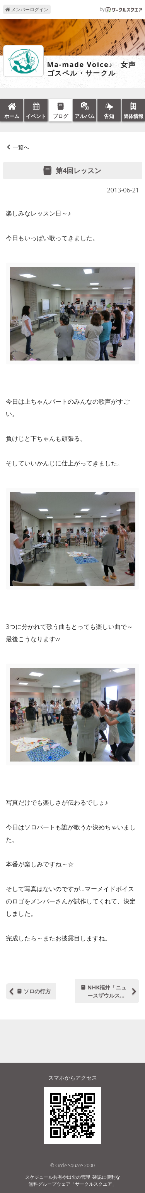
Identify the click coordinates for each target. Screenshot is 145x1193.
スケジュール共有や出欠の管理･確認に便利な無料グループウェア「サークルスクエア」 (72, 1180)
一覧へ (21, 147)
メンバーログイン (26, 9)
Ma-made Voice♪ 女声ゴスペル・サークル (91, 69)
